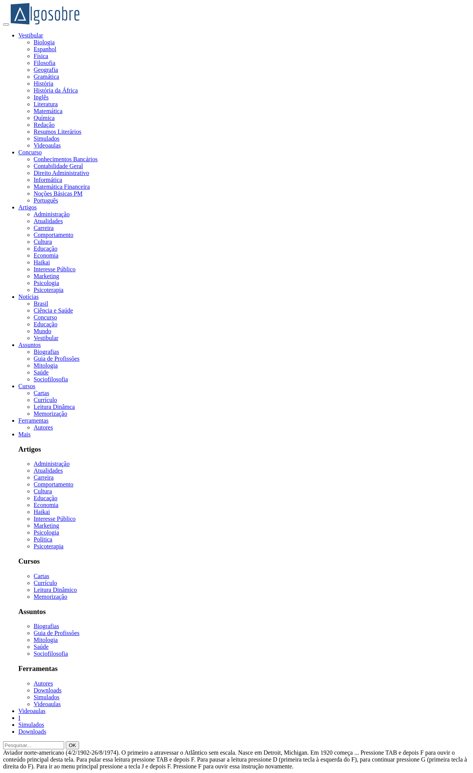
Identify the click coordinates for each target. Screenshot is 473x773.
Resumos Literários (57, 131)
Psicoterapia (48, 290)
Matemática (48, 111)
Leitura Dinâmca (54, 407)
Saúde (41, 372)
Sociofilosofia (51, 379)
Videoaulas (47, 145)
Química (44, 118)
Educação (45, 248)
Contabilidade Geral (58, 166)
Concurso (30, 152)
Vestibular (30, 35)
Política (43, 539)
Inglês (41, 97)
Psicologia (46, 283)
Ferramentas (33, 420)
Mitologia (46, 365)
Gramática (46, 76)
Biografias (46, 351)
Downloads (48, 690)
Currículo (45, 400)
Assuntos (29, 345)
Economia (46, 255)
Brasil (41, 303)
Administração (52, 214)
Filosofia (44, 63)
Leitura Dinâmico (55, 590)
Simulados (47, 138)
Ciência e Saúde (53, 310)
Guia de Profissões (56, 358)
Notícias (28, 296)
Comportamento (53, 235)
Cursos (26, 386)
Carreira (43, 228)
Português (46, 200)
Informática (48, 180)
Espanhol (45, 49)
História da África (56, 90)
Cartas (41, 393)
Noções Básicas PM (58, 193)
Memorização (50, 413)
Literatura (46, 104)
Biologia (44, 42)
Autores (43, 427)
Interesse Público (55, 269)
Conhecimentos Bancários (66, 159)
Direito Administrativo (61, 173)
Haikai (42, 262)
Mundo (42, 331)
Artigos (27, 207)
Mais (24, 434)
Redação (44, 125)
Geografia (46, 69)
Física (41, 56)
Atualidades (48, 221)
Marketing (46, 276)
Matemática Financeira (62, 186)
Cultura (43, 241)
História (43, 83)
